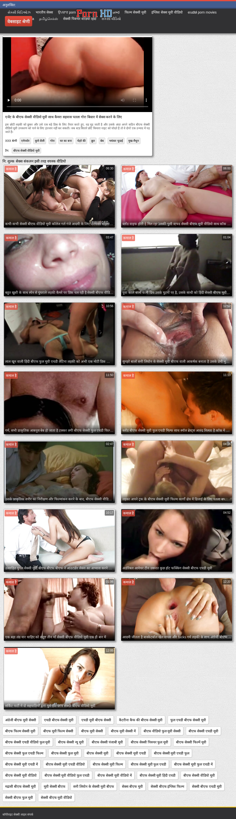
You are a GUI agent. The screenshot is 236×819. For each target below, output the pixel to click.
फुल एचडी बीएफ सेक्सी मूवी (188, 720)
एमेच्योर (25, 141)
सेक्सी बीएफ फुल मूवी (19, 798)
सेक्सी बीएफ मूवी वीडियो (56, 798)
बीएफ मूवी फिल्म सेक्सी (58, 731)
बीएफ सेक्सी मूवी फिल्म (108, 764)
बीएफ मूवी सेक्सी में (123, 731)
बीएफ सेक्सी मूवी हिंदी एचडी (158, 775)
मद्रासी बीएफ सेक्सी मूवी (20, 786)
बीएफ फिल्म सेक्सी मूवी (20, 731)
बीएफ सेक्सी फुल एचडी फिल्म (24, 753)
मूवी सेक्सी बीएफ (55, 786)
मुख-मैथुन (133, 141)
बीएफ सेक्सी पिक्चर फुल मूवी (149, 742)
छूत (93, 141)
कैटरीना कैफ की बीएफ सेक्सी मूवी (140, 720)
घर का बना (66, 141)
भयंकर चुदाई (116, 141)
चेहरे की (81, 141)
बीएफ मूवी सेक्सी (92, 731)
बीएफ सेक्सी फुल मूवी (65, 753)
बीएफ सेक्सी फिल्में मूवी (191, 742)
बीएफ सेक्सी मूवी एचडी (131, 753)
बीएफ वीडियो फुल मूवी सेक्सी (162, 731)
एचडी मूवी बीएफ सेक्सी (96, 720)
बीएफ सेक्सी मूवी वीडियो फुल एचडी (66, 775)
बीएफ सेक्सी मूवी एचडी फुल (172, 753)
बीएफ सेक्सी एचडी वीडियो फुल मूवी (27, 742)
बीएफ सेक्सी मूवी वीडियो (21, 775)
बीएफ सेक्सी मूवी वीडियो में (114, 775)
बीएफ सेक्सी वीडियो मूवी (26, 150)
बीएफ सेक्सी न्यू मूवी (71, 742)
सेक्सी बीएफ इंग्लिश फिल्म (167, 786)
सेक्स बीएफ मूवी (132, 786)
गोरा (52, 141)
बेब (102, 141)
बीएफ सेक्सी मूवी (97, 753)
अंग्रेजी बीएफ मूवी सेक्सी (20, 720)
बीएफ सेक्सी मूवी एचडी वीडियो (65, 764)
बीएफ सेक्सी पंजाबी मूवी (107, 742)
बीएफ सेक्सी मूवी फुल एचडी (148, 764)
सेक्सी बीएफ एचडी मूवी (207, 786)
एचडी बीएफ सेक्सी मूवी (59, 720)
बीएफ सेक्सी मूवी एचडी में (21, 764)
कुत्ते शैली (39, 141)
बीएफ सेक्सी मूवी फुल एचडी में (193, 764)
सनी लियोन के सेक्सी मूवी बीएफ (93, 786)
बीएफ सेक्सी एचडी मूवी (203, 731)
